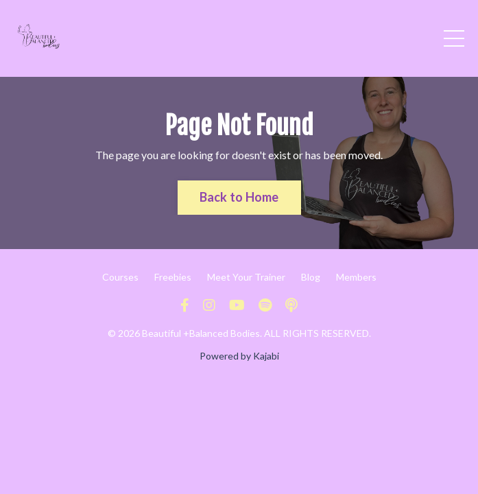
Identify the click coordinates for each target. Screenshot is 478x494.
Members (356, 277)
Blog (310, 277)
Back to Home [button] (239, 196)
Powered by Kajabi (239, 356)
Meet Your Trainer (246, 277)
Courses (120, 277)
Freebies (172, 277)
